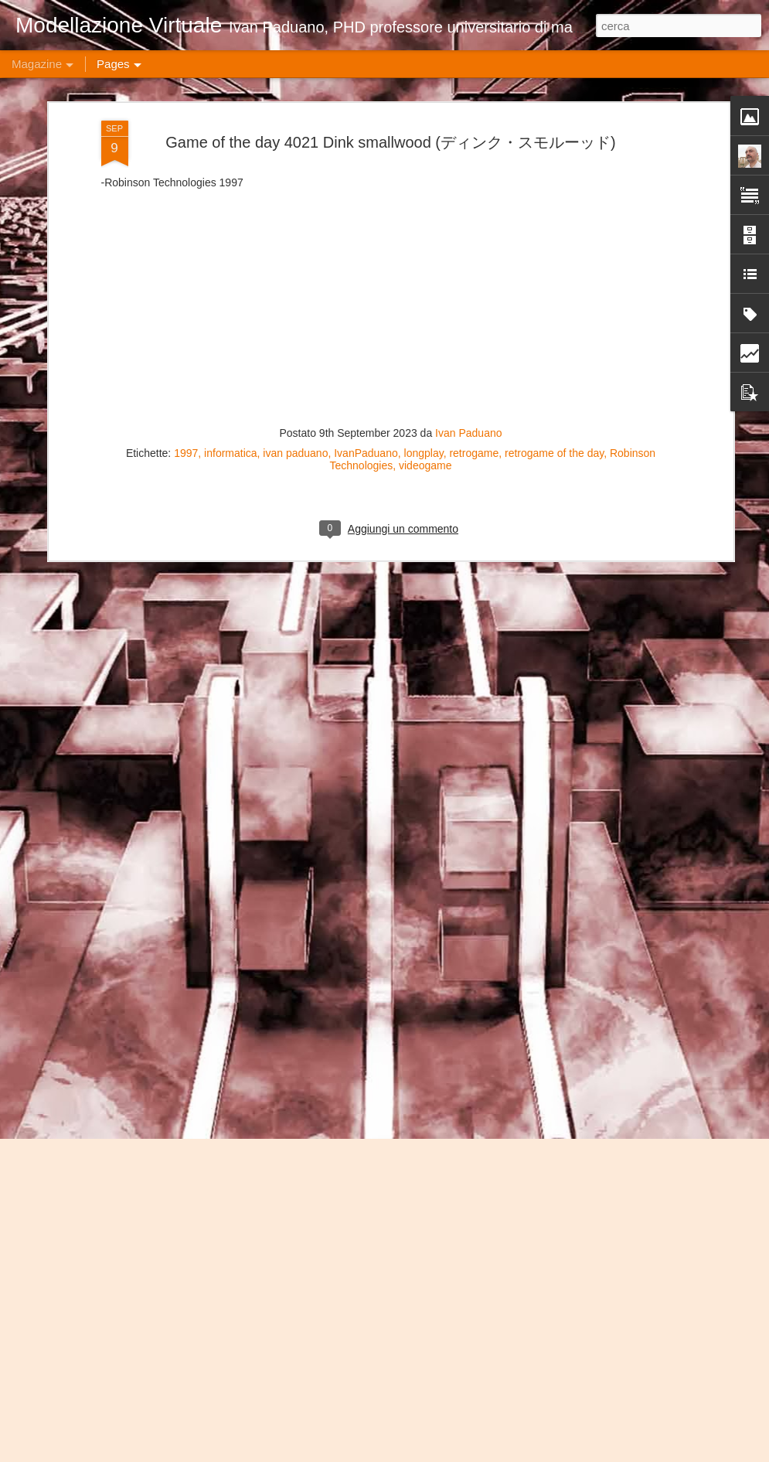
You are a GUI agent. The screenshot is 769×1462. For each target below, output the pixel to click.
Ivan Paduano (468, 217)
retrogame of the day (554, 237)
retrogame (473, 237)
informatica (230, 237)
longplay (424, 237)
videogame (425, 250)
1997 (186, 237)
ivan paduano (295, 237)
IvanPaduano (366, 237)
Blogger (561, 1453)
